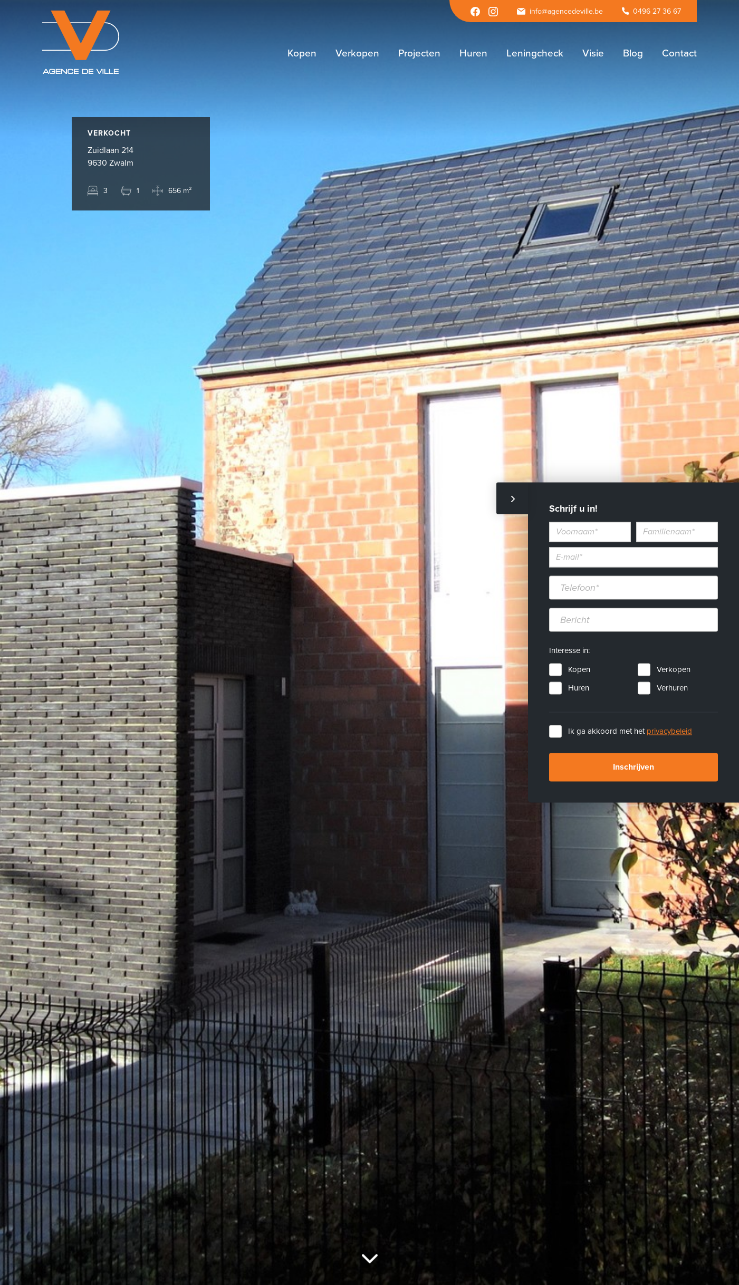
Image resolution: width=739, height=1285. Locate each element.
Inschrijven (633, 767)
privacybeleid (669, 731)
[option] (369, 642)
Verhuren (672, 688)
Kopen (579, 670)
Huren (578, 688)
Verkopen (673, 670)
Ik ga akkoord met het (630, 731)
